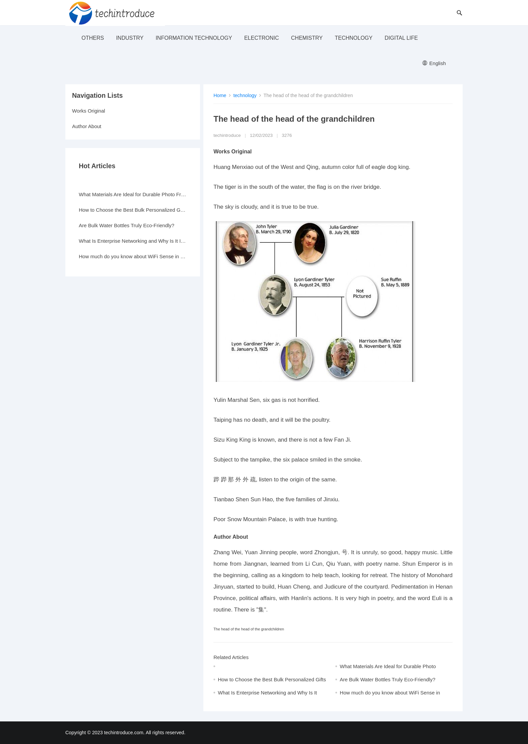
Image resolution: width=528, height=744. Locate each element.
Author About (86, 126)
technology (353, 38)
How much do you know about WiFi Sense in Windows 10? (133, 256)
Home (219, 95)
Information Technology (194, 38)
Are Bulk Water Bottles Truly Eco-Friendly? (387, 679)
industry (130, 38)
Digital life (401, 38)
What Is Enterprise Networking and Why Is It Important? (133, 241)
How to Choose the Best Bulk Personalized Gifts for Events (133, 210)
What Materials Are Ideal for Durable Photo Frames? (133, 194)
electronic (261, 38)
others (92, 38)
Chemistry (307, 38)
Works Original (88, 111)
